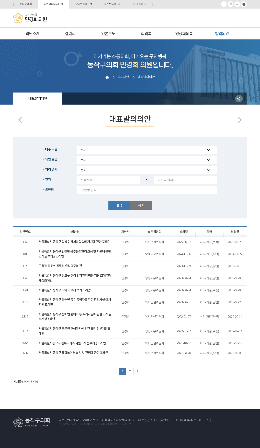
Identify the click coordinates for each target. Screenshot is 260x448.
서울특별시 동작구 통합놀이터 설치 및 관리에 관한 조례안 (73, 353)
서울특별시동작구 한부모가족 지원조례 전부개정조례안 (72, 343)
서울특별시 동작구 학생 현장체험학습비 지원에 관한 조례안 (74, 242)
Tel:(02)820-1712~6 (129, 420)
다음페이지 (239, 120)
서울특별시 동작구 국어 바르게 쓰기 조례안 (65, 290)
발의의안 (222, 33)
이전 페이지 (21, 120)
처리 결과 (51, 170)
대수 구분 (51, 149)
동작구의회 (25, 4)
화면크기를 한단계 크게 (224, 4)
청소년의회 (110, 4)
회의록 (146, 33)
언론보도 (108, 33)
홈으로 (107, 77)
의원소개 (32, 33)
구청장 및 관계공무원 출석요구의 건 (60, 266)
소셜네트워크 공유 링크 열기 (239, 98)
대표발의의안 (37, 98)
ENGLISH (137, 4)
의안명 (49, 190)
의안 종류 (51, 160)
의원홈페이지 (51, 4)
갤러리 (70, 33)
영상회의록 (184, 33)
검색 (119, 205)
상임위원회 (81, 4)
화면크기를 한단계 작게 (237, 4)
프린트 (244, 4)
